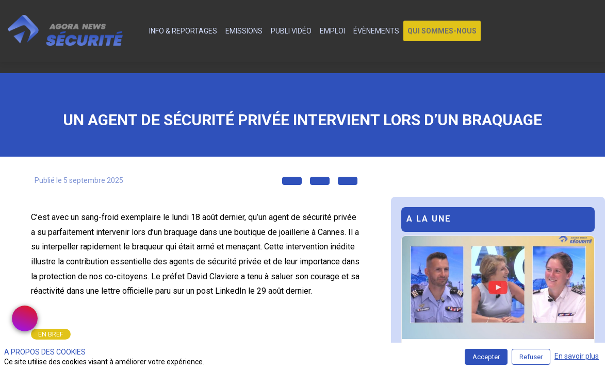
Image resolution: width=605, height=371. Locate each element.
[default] (139, 31)
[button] (442, 31)
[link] (183, 31)
